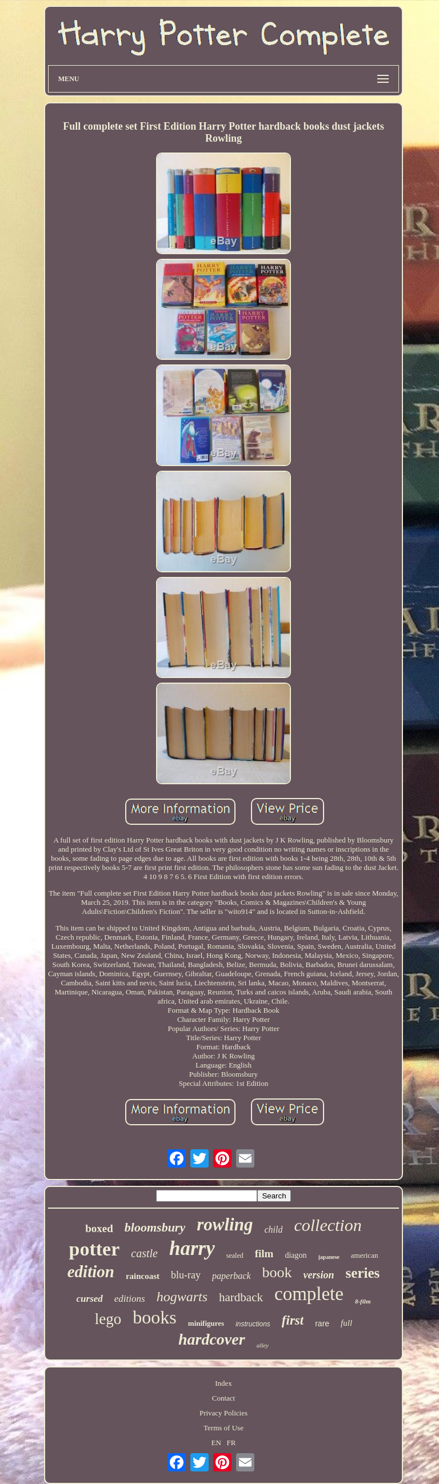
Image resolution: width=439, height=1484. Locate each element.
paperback (231, 1276)
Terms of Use (223, 1427)
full (346, 1322)
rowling (225, 1224)
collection (327, 1225)
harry (192, 1248)
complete (309, 1294)
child (273, 1229)
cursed (90, 1298)
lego (108, 1318)
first (293, 1320)
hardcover (211, 1339)
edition (90, 1271)
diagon (295, 1255)
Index (223, 1383)
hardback (241, 1297)
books (154, 1317)
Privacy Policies (223, 1413)
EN (216, 1442)
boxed (99, 1228)
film (264, 1254)
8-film (363, 1301)
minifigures (206, 1323)
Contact (223, 1398)
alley (263, 1345)
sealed (235, 1256)
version (319, 1275)
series (363, 1273)
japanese (329, 1257)
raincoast (142, 1276)
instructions (253, 1324)
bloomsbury (155, 1227)
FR (231, 1442)
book (277, 1272)
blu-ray (186, 1275)
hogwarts (182, 1296)
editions (129, 1298)
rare (322, 1323)
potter (94, 1249)
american (364, 1255)
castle (144, 1253)
